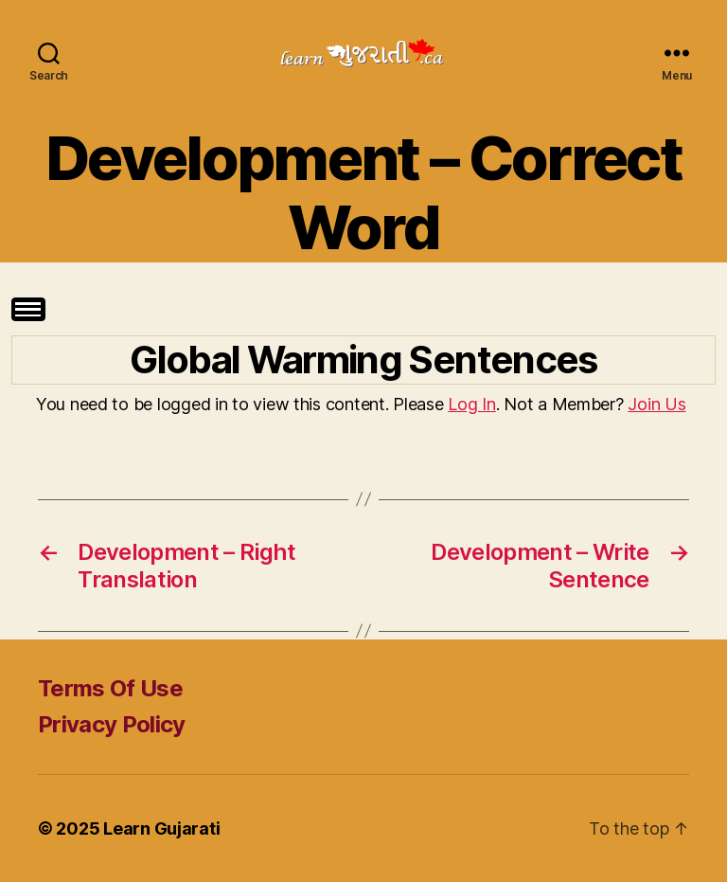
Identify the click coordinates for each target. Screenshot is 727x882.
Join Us (656, 404)
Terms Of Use (110, 688)
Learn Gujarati (161, 828)
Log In (471, 404)
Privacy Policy (112, 724)
